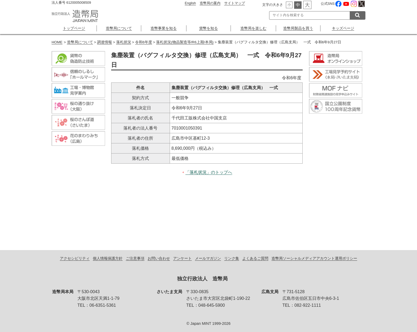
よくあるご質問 (255, 258)
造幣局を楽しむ (253, 28)
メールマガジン (208, 258)
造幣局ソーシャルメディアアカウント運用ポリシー (314, 258)
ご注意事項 (135, 258)
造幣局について (119, 28)
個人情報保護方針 (108, 258)
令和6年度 (143, 42)
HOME (57, 42)
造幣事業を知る (164, 28)
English (190, 3)
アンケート (182, 258)
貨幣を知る (208, 28)
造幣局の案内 (210, 3)
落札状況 (123, 42)
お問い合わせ (159, 258)
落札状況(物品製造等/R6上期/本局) (185, 42)
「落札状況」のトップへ (208, 172)
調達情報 (104, 42)
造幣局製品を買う (298, 28)
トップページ (74, 28)
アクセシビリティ (75, 258)
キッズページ (343, 28)
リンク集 (231, 258)
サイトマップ (234, 3)
